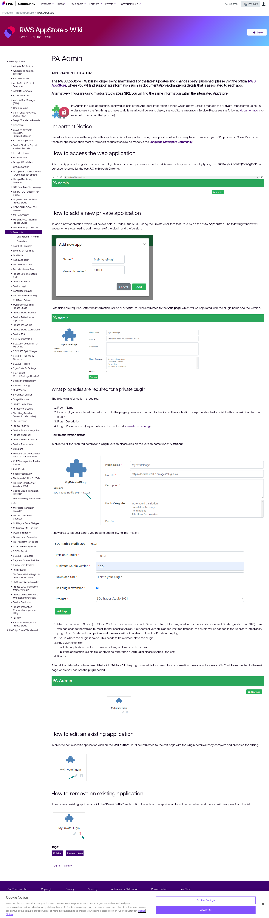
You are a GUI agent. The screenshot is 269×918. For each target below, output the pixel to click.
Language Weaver (20, 291)
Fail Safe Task (18, 157)
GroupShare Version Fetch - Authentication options (25, 173)
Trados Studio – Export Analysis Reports (23, 146)
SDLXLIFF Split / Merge (23, 351)
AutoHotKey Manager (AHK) (22, 101)
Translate (250, 4)
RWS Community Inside (23, 546)
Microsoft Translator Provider (21, 509)
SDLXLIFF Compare (21, 556)
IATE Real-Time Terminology (25, 187)
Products (46, 3)
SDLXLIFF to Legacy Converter (21, 357)
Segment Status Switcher (24, 560)
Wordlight (16, 449)
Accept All (205, 909)
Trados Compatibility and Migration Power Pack (23, 596)
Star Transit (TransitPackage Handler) (24, 374)
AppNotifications (19, 95)
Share (56, 865)
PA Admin (16, 232)
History (68, 865)
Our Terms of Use (17, 889)
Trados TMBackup (20, 325)
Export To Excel (19, 153)
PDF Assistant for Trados (23, 542)
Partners (94, 3)
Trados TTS (17, 334)
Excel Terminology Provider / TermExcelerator (20, 132)
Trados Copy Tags (20, 404)
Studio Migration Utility (22, 381)
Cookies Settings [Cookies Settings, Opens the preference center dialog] (206, 900)
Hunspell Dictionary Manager (21, 180)
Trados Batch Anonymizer (24, 430)
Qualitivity (16, 255)
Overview (22, 241)
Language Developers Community (171, 142)
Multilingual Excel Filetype (24, 523)
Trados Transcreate (21, 444)
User (263, 4)
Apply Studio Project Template (21, 84)
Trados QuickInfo (19, 602)
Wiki (76, 29)
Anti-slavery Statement (124, 889)
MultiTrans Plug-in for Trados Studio (21, 306)
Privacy (70, 889)
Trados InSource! (20, 435)
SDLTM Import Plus (20, 339)
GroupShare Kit (21, 166)
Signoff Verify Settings (22, 368)
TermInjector (17, 569)
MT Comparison (19, 215)
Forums (36, 37)
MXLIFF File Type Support (24, 227)
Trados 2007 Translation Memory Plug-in (23, 588)
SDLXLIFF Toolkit (19, 364)
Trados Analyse (19, 425)
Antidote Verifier (19, 78)
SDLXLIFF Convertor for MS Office (23, 345)
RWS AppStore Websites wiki (22, 630)
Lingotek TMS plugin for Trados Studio (23, 200)
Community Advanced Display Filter (22, 114)
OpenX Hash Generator (23, 537)
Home (23, 37)
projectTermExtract (21, 250)
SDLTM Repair (18, 551)
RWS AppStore (45, 12)
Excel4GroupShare (21, 140)
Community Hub (129, 3)
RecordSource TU (20, 264)
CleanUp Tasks (18, 108)
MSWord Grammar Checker (21, 517)
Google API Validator (21, 162)
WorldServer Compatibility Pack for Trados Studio (24, 455)
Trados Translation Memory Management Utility (22, 610)
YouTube (186, 889)
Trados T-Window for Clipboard (22, 318)
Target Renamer (19, 399)
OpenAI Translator (20, 532)
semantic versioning (137, 426)
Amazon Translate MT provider (22, 72)
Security (93, 889)
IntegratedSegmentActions (27, 498)
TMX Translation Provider (24, 582)
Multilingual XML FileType (23, 528)
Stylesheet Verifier (20, 394)
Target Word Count (21, 408)
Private (109, 3)
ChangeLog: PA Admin (28, 236)
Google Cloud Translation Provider (23, 492)
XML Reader (17, 469)
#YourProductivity (20, 474)
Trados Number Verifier (23, 439)
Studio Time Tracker (21, 565)
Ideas (61, 3)
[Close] (263, 904)
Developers (76, 3)
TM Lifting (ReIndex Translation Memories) (22, 414)
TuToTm (15, 618)
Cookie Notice (159, 889)
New (258, 32)
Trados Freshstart (20, 281)
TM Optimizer (18, 421)
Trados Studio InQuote (22, 312)
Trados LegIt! (17, 286)
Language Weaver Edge (23, 295)
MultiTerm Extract (22, 300)
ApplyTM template (20, 91)
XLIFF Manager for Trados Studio (24, 462)
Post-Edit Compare (20, 246)
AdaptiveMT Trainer (21, 66)
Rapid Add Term (19, 260)
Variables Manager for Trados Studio (22, 623)
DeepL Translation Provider (25, 120)
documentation (250, 110)
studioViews (17, 390)
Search (233, 3)
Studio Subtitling (19, 385)
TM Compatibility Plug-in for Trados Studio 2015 (27, 576)
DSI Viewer (16, 125)
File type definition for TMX (24, 478)
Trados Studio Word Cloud (24, 329)
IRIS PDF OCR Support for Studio (24, 193)
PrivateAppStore (75, 853)
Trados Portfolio (25, 12)
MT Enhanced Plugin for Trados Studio (23, 221)
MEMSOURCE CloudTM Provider (22, 208)
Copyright (46, 889)
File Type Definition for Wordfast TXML (22, 484)
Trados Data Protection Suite (23, 275)
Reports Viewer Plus (21, 269)
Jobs (13, 503)
